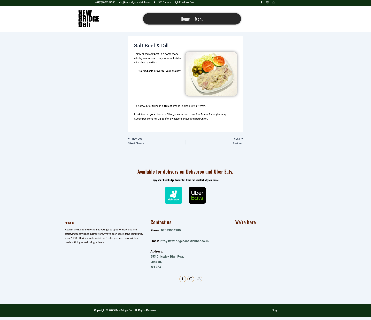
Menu (199, 19)
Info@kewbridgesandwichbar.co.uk (184, 241)
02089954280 (171, 230)
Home (185, 19)
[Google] (273, 2)
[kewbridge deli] (270, 260)
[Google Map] (199, 279)
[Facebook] (261, 2)
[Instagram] (267, 2)
